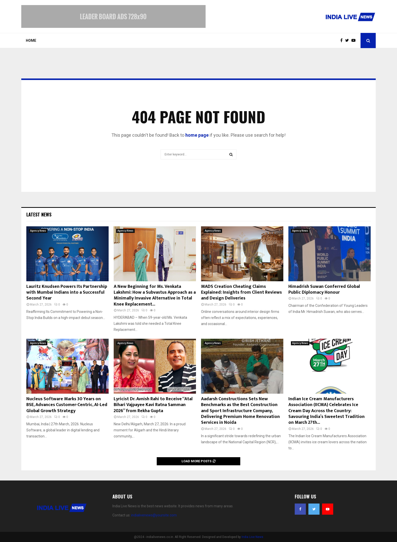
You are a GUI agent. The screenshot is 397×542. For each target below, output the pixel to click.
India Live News (252, 537)
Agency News (38, 230)
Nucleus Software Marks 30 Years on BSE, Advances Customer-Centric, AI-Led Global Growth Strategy (66, 405)
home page (197, 135)
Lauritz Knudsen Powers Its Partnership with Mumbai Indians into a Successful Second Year (66, 292)
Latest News (38, 214)
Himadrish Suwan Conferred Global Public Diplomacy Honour (324, 289)
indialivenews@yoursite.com (154, 515)
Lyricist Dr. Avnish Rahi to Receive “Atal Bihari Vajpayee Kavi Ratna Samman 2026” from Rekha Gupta (153, 405)
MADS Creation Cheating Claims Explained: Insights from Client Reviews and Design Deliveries (241, 292)
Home (31, 40)
